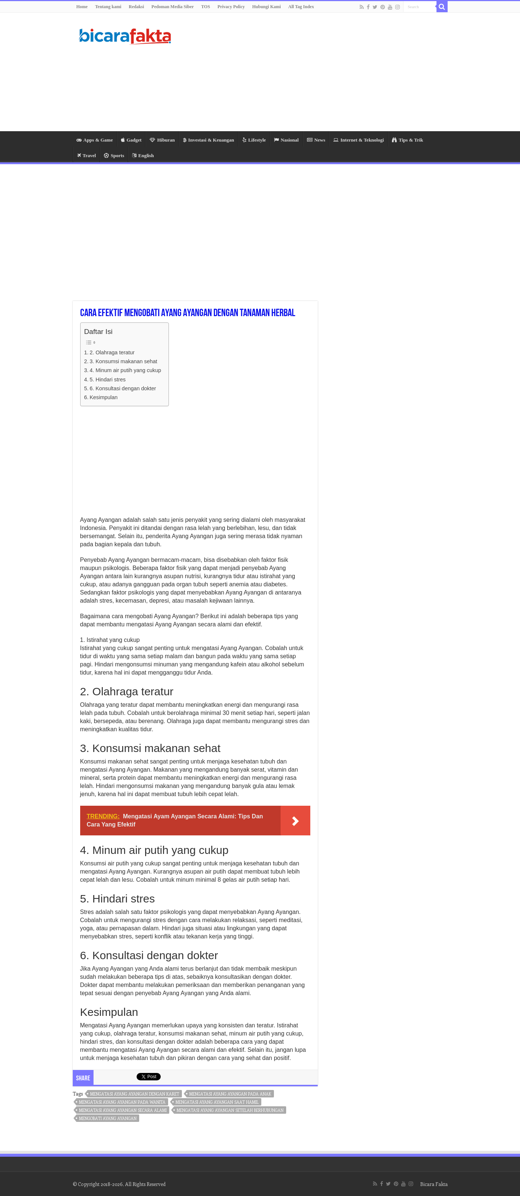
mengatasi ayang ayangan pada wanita (122, 1102)
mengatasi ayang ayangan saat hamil (217, 1102)
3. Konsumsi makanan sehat (123, 361)
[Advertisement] (307, 72)
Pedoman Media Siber (172, 6)
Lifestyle (254, 140)
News (316, 140)
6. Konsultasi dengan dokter (122, 388)
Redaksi (136, 6)
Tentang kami (108, 6)
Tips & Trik (407, 140)
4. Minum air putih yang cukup (125, 370)
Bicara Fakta (434, 1184)
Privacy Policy (231, 6)
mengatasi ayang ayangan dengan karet (134, 1094)
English (143, 155)
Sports (114, 155)
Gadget (131, 140)
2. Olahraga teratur (111, 352)
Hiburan (162, 140)
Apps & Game (94, 140)
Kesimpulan (103, 397)
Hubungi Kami (266, 6)
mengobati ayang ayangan (108, 1118)
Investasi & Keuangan (208, 140)
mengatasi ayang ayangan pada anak (230, 1094)
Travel (86, 155)
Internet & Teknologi (358, 140)
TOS (205, 6)
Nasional (286, 140)
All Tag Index (301, 6)
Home (82, 6)
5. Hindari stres (107, 379)
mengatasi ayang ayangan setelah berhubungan (230, 1110)
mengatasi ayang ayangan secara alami (123, 1110)
